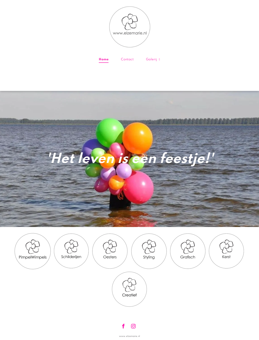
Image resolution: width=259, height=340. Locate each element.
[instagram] (133, 327)
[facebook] (123, 327)
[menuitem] (104, 59)
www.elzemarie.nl (129, 336)
